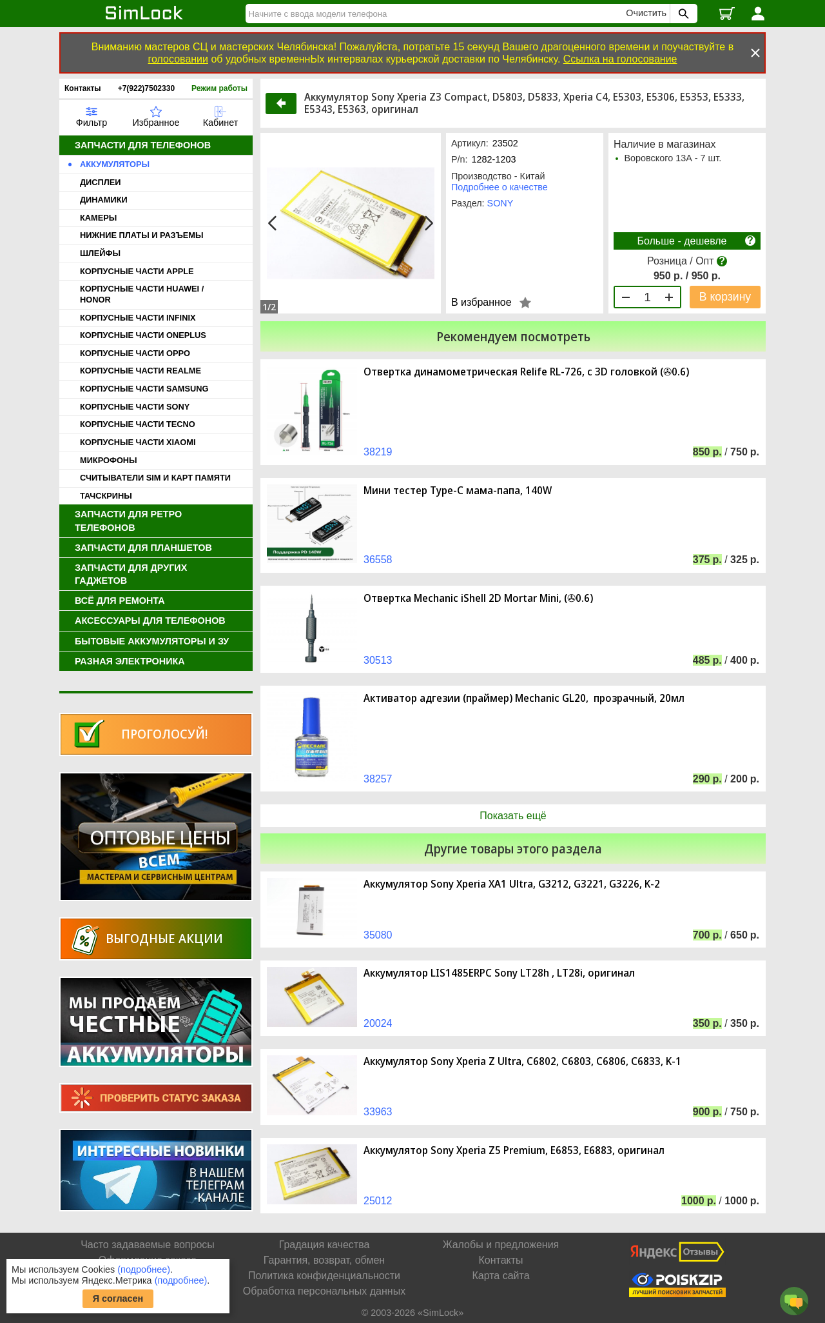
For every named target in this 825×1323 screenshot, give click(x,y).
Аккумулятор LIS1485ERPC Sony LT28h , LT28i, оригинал (499, 973)
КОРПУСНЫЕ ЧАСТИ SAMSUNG (144, 388)
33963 (378, 1111)
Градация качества (324, 1244)
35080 (378, 935)
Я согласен (118, 1298)
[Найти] (437, 13)
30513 (378, 660)
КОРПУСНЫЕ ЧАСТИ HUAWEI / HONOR (142, 294)
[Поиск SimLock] (682, 13)
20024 (378, 1023)
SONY (500, 203)
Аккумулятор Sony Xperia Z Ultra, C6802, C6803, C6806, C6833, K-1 (522, 1061)
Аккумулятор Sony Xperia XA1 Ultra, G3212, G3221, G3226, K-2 (512, 884)
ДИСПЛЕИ (100, 182)
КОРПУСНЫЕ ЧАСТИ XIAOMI (137, 442)
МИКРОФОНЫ (108, 460)
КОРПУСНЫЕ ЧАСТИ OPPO (135, 353)
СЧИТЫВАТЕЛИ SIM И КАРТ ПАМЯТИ (155, 477)
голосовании (178, 59)
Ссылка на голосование (620, 59)
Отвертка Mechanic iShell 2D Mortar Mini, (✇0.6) (478, 598)
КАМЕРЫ (98, 218)
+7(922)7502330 (146, 88)
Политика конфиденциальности (324, 1275)
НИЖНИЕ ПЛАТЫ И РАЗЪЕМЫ (142, 235)
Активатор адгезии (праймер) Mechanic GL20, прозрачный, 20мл (524, 698)
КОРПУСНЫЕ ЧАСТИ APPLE (137, 271)
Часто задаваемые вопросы (148, 1244)
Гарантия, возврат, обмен (324, 1260)
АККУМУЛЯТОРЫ (115, 164)
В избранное (481, 302)
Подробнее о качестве (499, 187)
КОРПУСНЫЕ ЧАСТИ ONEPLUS (143, 335)
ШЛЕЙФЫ (100, 253)
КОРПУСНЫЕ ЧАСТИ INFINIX (137, 318)
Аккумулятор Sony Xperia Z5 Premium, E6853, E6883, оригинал (514, 1150)
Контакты (82, 88)
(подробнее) (143, 1269)
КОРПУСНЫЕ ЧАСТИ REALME (140, 370)
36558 (378, 559)
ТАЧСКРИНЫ (106, 496)
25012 (378, 1200)
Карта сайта (500, 1275)
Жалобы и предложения (501, 1244)
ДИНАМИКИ (104, 199)
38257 (378, 778)
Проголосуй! (164, 733)
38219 (378, 451)
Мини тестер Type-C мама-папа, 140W (458, 490)
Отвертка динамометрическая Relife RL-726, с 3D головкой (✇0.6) (526, 372)
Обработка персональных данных (324, 1291)
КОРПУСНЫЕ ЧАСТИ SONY (134, 407)
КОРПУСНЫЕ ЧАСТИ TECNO (137, 424)
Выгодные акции (164, 938)
